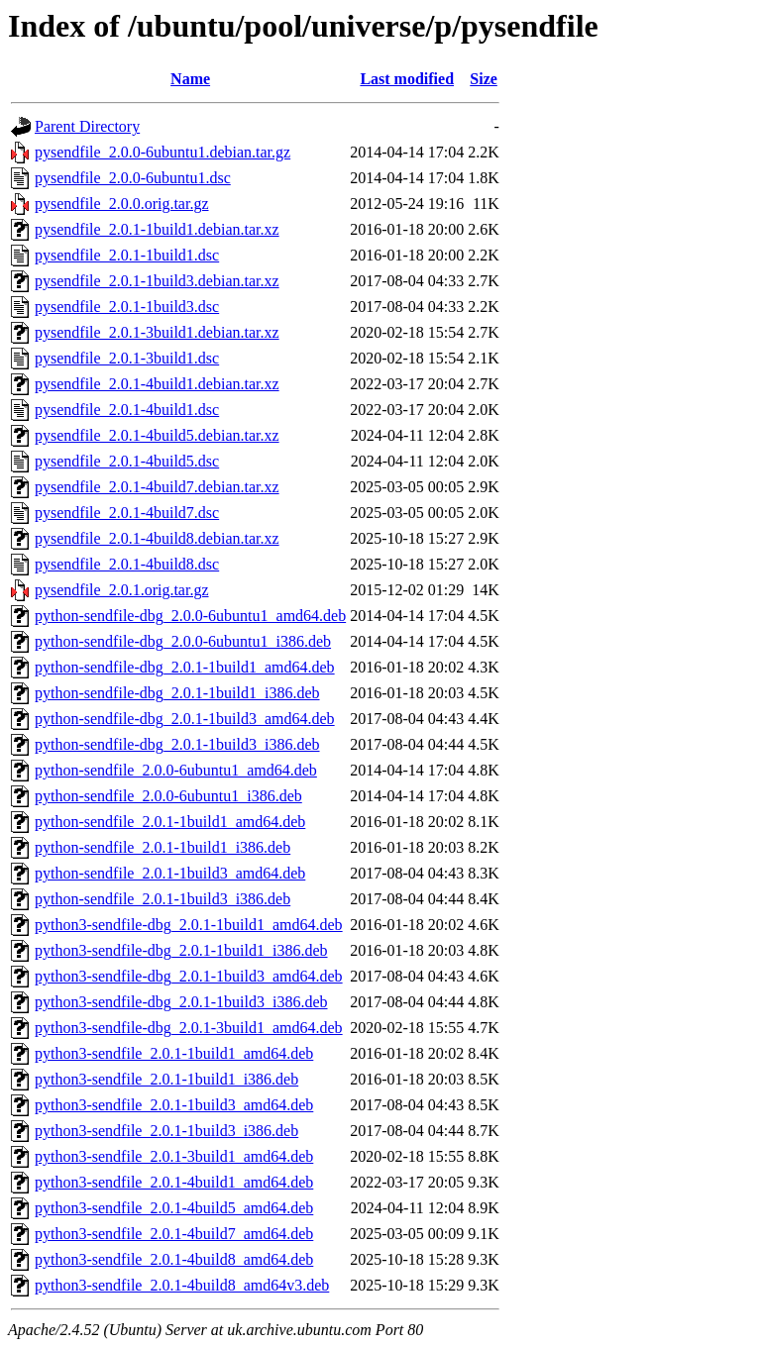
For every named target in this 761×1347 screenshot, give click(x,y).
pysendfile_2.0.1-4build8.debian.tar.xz (157, 538)
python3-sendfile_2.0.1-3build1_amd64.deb (174, 1156)
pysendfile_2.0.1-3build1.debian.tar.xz (157, 332)
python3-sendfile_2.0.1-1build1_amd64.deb (174, 1053)
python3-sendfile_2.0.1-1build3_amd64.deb (174, 1104)
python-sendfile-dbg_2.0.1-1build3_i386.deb (177, 744)
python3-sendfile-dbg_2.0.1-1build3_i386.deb (181, 1001)
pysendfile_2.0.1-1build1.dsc (127, 255)
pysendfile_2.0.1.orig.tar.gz (122, 589)
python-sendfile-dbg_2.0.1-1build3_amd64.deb (185, 718)
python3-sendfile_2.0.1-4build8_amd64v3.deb (182, 1285)
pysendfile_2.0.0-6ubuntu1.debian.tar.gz (162, 152)
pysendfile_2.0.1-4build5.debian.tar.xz (157, 435)
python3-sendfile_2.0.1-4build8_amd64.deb (174, 1259)
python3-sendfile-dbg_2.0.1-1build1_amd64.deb (189, 924)
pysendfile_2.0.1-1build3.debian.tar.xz (157, 280)
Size (483, 78)
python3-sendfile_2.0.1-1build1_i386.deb (166, 1079)
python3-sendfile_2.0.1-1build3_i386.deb (166, 1130)
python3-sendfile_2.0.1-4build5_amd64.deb (174, 1207)
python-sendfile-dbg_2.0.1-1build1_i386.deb (177, 692)
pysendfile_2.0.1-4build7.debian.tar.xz (157, 486)
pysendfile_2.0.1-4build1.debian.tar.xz (157, 383)
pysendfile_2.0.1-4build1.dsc (127, 409)
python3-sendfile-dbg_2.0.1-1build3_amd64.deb (189, 976)
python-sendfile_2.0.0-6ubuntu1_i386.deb (168, 795)
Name (190, 78)
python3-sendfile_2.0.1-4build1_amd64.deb (174, 1182)
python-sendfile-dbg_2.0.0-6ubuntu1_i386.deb (183, 641)
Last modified (407, 78)
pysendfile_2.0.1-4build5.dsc (127, 461)
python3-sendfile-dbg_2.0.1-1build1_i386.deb (181, 950)
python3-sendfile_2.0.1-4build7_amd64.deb (174, 1233)
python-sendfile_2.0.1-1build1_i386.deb (162, 847)
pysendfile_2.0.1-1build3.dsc (127, 306)
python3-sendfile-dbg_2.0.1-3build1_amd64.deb (189, 1027)
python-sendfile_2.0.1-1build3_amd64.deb (170, 873)
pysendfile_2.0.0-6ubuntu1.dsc (133, 177)
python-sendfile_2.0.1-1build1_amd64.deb (170, 821)
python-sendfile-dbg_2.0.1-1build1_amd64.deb (185, 667)
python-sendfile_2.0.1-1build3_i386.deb (162, 898)
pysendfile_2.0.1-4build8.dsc (127, 564)
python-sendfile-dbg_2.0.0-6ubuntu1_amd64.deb (190, 615)
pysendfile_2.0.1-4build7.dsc (127, 512)
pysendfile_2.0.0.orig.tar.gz (122, 203)
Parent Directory (87, 126)
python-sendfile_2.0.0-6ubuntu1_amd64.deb (176, 770)
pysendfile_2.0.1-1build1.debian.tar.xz (157, 229)
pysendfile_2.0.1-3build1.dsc (127, 358)
